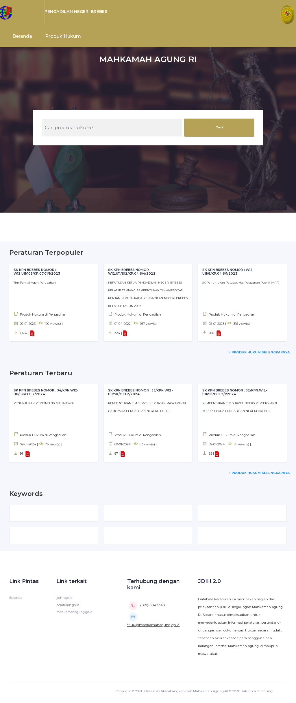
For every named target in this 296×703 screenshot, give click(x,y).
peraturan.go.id (68, 606)
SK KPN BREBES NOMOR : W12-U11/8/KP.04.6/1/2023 (229, 272)
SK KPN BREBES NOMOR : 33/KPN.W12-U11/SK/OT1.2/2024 (141, 392)
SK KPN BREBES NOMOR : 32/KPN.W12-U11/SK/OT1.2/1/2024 (235, 392)
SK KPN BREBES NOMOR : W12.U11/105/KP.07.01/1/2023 (37, 272)
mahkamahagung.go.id (75, 614)
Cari (219, 127)
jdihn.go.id (64, 599)
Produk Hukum (63, 36)
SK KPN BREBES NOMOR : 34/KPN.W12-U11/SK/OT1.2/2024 (47, 392)
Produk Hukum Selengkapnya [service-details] (258, 352)
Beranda (22, 36)
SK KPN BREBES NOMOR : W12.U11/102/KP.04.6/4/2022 (132, 272)
